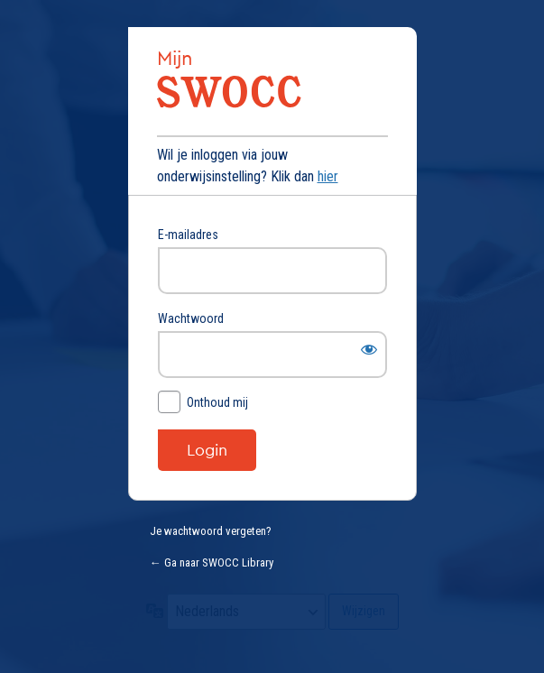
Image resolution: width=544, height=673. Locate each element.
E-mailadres (188, 234)
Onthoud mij (217, 402)
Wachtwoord (191, 318)
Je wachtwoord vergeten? (211, 531)
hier (328, 176)
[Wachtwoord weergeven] (369, 349)
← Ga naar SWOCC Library (211, 562)
